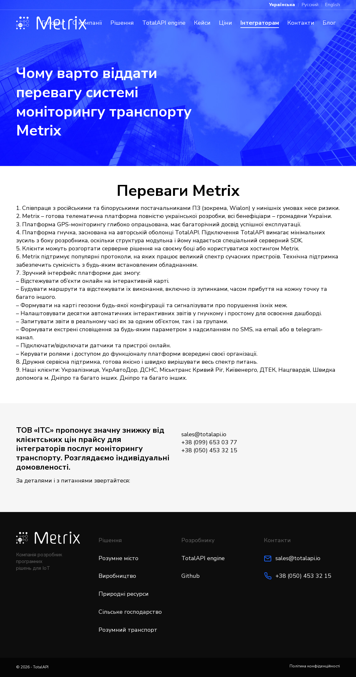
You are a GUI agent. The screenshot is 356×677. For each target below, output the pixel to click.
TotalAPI (40, 667)
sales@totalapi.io (297, 558)
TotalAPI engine (203, 558)
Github (190, 576)
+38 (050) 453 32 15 (303, 576)
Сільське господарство (130, 612)
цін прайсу (84, 439)
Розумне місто (118, 558)
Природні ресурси (124, 594)
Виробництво (117, 576)
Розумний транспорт (128, 630)
